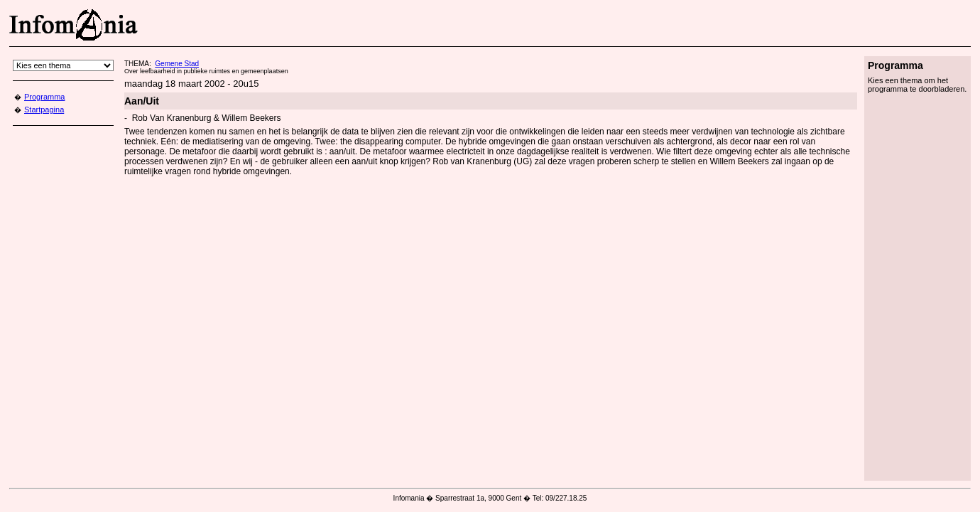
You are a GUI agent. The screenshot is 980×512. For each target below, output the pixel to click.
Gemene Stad (177, 64)
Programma (44, 96)
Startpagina (44, 109)
